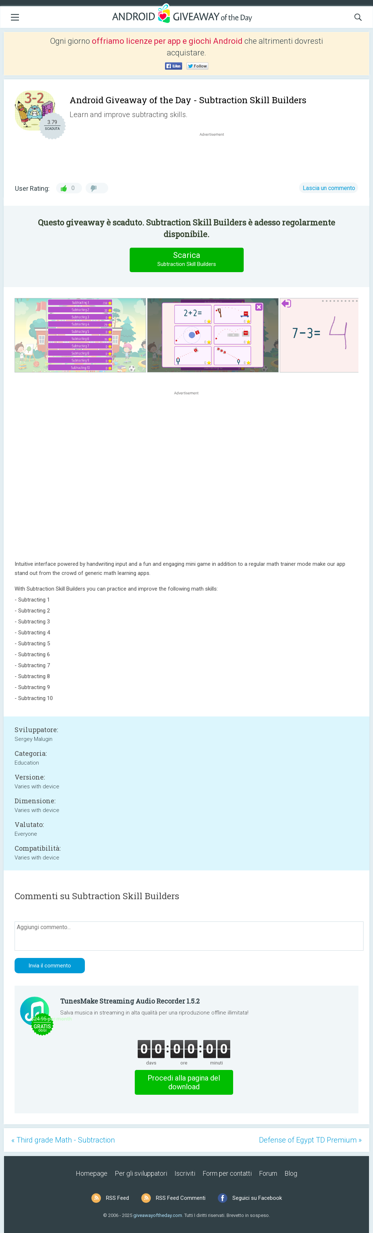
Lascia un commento (329, 188)
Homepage (91, 1173)
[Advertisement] (215, 155)
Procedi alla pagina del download (184, 1082)
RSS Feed (117, 1198)
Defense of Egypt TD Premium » (310, 1140)
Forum (268, 1173)
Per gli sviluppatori (141, 1173)
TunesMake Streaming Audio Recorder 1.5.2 (130, 1001)
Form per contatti (227, 1173)
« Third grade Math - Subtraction (63, 1140)
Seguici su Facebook (257, 1198)
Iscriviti (184, 1173)
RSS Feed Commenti (180, 1198)
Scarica (186, 259)
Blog (290, 1173)
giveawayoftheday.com (157, 1215)
